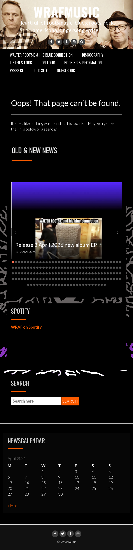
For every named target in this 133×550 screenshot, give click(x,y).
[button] (13, 262)
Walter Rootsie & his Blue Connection (41, 55)
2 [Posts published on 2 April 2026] (59, 471)
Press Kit (17, 70)
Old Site (40, 70)
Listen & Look (21, 62)
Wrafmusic (67, 11)
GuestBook (66, 70)
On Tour (48, 62)
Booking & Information (83, 62)
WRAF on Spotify (26, 327)
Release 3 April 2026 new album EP (56, 245)
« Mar (12, 505)
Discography (92, 55)
